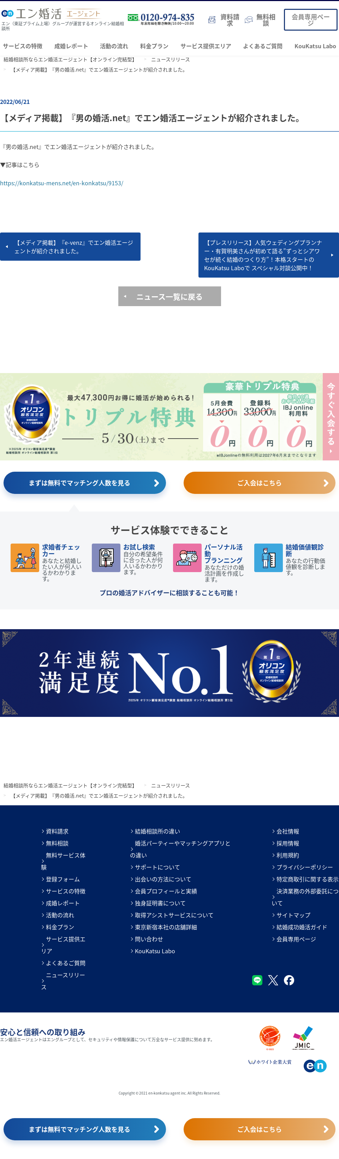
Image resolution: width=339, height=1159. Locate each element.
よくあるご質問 (262, 46)
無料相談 (57, 843)
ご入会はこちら (259, 482)
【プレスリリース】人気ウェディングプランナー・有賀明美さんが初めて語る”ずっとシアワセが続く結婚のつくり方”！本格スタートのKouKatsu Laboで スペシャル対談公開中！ (263, 255)
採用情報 (287, 843)
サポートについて (157, 867)
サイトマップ (293, 915)
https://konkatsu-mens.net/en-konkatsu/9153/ (61, 183)
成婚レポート (71, 46)
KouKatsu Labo (315, 46)
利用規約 (287, 855)
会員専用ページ (311, 19)
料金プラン (154, 46)
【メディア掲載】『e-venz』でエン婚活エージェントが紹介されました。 (73, 246)
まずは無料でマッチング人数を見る (79, 482)
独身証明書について (160, 903)
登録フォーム (63, 879)
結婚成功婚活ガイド (301, 927)
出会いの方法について (163, 879)
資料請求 (57, 831)
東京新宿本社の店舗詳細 (166, 927)
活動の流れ (114, 46)
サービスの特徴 (22, 46)
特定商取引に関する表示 (307, 879)
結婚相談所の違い (157, 831)
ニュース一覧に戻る (169, 296)
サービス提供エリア (205, 46)
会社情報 (287, 831)
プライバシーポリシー (304, 867)
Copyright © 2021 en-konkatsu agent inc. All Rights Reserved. (169, 1093)
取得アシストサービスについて (174, 915)
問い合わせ (149, 939)
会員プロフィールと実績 (166, 891)
